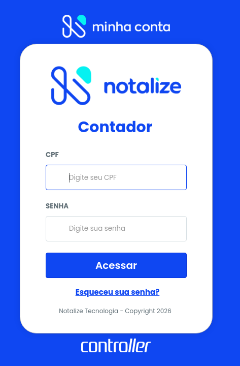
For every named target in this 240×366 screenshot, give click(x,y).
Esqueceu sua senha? (118, 292)
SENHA (57, 206)
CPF (52, 155)
